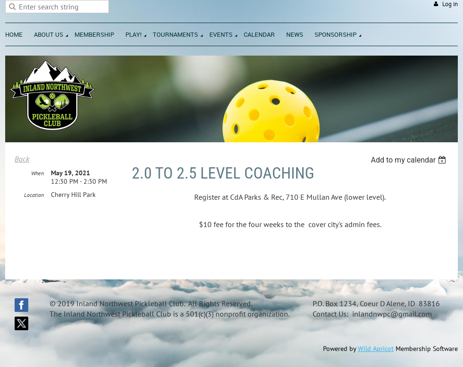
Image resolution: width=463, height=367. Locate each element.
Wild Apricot (376, 348)
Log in (450, 4)
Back (22, 158)
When (37, 173)
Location (34, 194)
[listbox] (409, 160)
